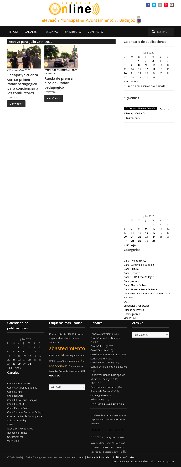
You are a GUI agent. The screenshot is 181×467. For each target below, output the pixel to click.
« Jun (126, 81)
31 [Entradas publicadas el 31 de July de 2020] (153, 77)
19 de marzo (78, 334)
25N (83, 371)
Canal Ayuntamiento (18, 70)
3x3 (58, 342)
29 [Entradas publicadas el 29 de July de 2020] (139, 77)
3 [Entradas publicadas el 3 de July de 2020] (153, 60)
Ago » (134, 81)
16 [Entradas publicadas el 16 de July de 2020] (146, 69)
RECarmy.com (166, 461)
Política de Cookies (123, 457)
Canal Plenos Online (135, 285)
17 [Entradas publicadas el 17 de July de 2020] (153, 69)
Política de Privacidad (98, 457)
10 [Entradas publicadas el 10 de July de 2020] (153, 65)
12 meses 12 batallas (58, 334)
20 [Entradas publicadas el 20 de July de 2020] (125, 73)
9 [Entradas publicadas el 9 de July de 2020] (146, 65)
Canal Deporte (132, 273)
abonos (81, 355)
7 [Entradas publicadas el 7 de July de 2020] (131, 65)
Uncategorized (132, 314)
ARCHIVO (52, 32)
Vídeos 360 (130, 318)
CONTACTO (95, 32)
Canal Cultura (131, 268)
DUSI (127, 301)
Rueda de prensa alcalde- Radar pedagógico (58, 83)
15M (51, 355)
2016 (67, 366)
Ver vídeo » (16, 103)
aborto (79, 360)
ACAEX (56, 355)
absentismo (64, 338)
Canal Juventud (132, 281)
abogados (53, 338)
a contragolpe (71, 355)
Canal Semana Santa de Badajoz (142, 289)
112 (69, 334)
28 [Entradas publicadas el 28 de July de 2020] (132, 77)
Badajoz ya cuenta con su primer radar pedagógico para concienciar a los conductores (22, 84)
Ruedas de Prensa (134, 309)
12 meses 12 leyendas (63, 361)
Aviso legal (78, 457)
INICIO (13, 32)
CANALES (31, 32)
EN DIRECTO (73, 32)
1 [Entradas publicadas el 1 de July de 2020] (138, 60)
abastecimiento (67, 348)
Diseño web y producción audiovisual (132, 461)
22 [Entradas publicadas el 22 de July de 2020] (139, 73)
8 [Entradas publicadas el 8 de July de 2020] (138, 65)
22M (51, 361)
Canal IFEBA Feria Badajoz (139, 277)
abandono (56, 366)
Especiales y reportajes (136, 305)
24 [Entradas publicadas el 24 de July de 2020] (153, 73)
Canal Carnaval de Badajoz (139, 264)
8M (62, 355)
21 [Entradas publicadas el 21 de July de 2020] (132, 73)
